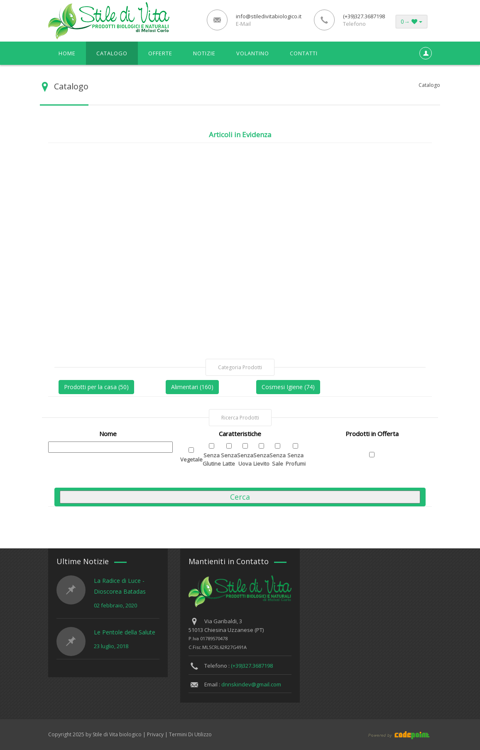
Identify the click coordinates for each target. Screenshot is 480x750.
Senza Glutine (212, 459)
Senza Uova (245, 459)
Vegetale (191, 459)
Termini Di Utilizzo (190, 734)
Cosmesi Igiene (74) (288, 387)
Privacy (155, 734)
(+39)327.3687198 (252, 665)
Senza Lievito (261, 459)
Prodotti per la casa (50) (96, 387)
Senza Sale (277, 459)
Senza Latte (229, 459)
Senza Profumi (296, 459)
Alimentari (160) (192, 387)
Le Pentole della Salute (124, 632)
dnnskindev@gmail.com (251, 684)
